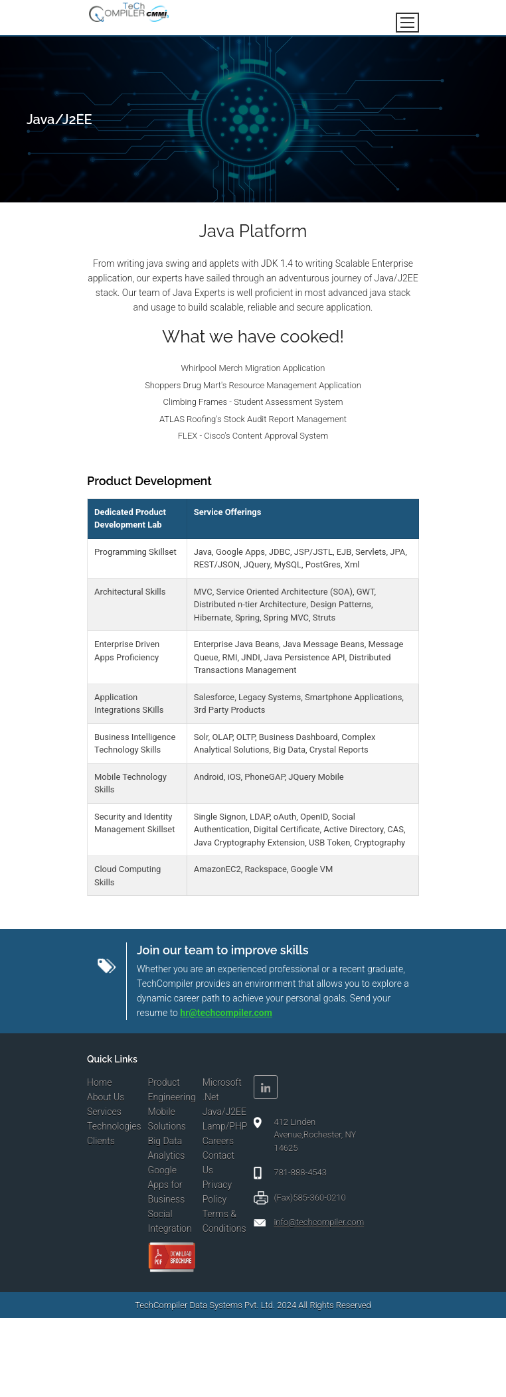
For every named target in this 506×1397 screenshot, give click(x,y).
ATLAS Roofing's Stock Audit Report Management (253, 419)
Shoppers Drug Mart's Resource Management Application (253, 385)
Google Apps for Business (166, 1185)
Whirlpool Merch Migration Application (253, 368)
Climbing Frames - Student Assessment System (253, 402)
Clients (101, 1141)
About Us (105, 1097)
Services (104, 1111)
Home (99, 1082)
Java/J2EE (224, 1111)
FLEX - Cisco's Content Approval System (253, 436)
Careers (218, 1141)
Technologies (114, 1126)
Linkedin (266, 1087)
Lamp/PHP (225, 1126)
